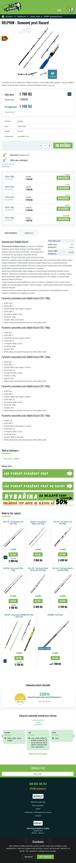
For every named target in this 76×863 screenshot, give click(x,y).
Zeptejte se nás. (20, 155)
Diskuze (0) (29, 233)
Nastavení (29, 857)
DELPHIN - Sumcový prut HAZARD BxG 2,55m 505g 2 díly (19, 615)
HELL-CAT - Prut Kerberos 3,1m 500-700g (13, 522)
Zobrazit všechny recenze (38, 754)
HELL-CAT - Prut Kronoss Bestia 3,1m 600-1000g (63, 569)
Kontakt (38, 816)
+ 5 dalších (52, 76)
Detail (13, 554)
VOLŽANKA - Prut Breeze (55, 614)
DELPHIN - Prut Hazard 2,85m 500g (13, 569)
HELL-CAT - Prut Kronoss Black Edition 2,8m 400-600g (38, 569)
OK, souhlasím (45, 857)
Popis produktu (11, 233)
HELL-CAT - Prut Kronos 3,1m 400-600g (62, 522)
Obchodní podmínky (38, 802)
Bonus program (38, 805)
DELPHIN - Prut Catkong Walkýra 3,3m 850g (38, 522)
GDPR (38, 809)
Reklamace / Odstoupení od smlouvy (38, 812)
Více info (51, 85)
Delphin (20, 121)
